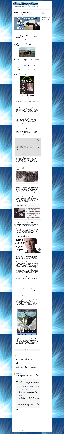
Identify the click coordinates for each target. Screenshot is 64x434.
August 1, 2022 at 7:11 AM (24, 395)
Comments (44, 13)
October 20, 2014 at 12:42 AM (22, 373)
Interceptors (19, 59)
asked (27, 65)
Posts (44, 12)
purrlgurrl (17, 373)
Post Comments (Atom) (20, 430)
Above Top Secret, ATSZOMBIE (22, 65)
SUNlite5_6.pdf (36, 218)
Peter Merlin (25, 74)
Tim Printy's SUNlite (17, 203)
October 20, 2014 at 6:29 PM (25, 381)
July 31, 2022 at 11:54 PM (24, 389)
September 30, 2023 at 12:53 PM (25, 401)
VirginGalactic (31, 225)
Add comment (16, 409)
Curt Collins (19, 381)
